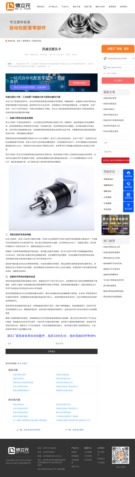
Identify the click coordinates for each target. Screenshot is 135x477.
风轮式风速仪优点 (63, 378)
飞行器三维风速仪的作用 (113, 280)
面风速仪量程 (78, 430)
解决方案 (76, 7)
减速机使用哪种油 (110, 274)
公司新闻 (107, 197)
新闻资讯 (112, 7)
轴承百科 (107, 191)
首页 (19, 41)
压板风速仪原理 (19, 375)
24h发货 (113, 73)
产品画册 (101, 462)
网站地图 (61, 469)
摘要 (9, 64)
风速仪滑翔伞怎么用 (111, 247)
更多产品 (75, 466)
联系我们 (123, 7)
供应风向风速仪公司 (64, 382)
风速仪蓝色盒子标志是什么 (67, 386)
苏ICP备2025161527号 (47, 469)
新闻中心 (88, 448)
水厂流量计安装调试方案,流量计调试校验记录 (31, 420)
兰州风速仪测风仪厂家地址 (67, 416)
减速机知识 (108, 185)
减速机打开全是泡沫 (111, 269)
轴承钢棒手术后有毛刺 (112, 263)
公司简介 (101, 448)
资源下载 (88, 7)
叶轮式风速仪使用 (20, 386)
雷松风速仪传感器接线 (112, 297)
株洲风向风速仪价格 (64, 390)
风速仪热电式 (18, 378)
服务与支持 (100, 7)
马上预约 (118, 80)
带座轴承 (75, 456)
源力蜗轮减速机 (109, 286)
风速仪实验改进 (62, 375)
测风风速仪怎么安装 (111, 258)
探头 (19, 363)
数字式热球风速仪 (63, 412)
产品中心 (65, 7)
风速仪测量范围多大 (21, 390)
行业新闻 (107, 203)
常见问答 (107, 209)
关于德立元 (53, 7)
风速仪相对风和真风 (32, 430)
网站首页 (40, 7)
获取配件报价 (79, 83)
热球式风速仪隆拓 (20, 416)
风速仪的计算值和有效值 (23, 382)
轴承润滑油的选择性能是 (113, 291)
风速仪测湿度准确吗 (111, 252)
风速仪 (24, 363)
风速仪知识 (36, 41)
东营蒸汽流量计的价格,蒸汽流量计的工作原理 (74, 420)
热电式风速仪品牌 (20, 412)
